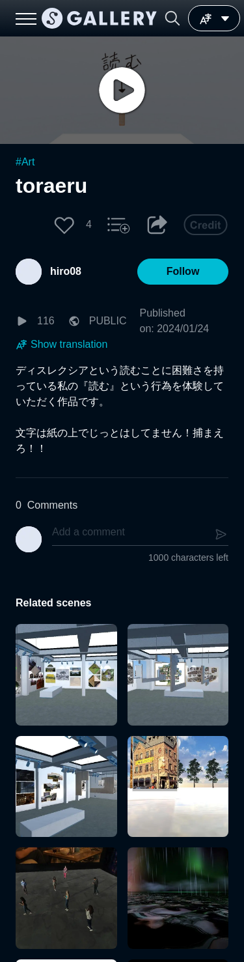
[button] (172, 18)
